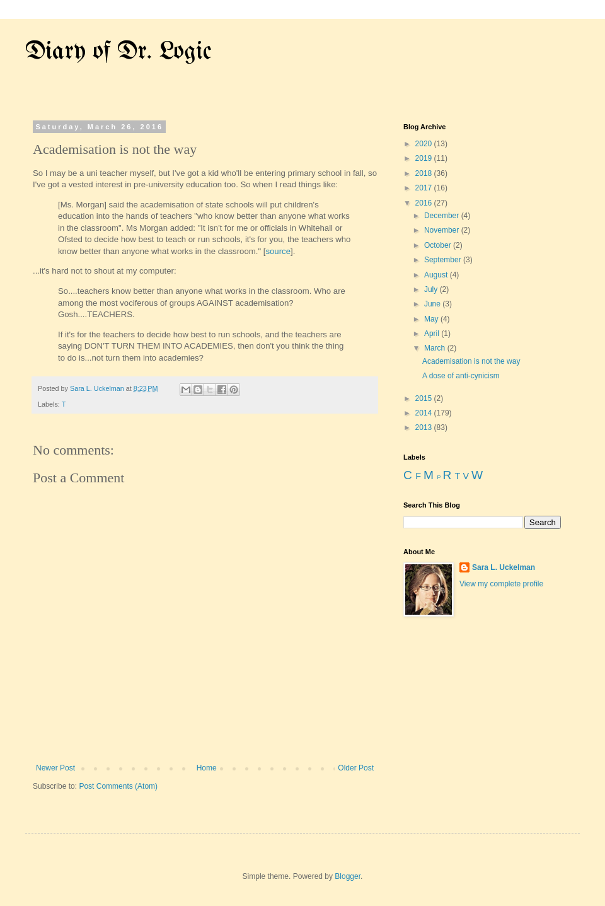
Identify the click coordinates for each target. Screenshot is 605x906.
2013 (424, 427)
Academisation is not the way (471, 361)
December (442, 215)
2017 (424, 187)
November (442, 230)
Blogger (347, 876)
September (443, 259)
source (278, 251)
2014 (424, 413)
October (438, 245)
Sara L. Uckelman (503, 567)
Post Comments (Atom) (118, 786)
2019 (424, 158)
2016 (424, 203)
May (432, 319)
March (435, 348)
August (437, 274)
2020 (424, 143)
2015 (424, 398)
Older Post (356, 768)
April (432, 333)
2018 (424, 173)
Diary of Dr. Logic (118, 52)
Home (207, 768)
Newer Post (55, 768)
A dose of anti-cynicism (461, 375)
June (433, 303)
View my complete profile (501, 583)
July (432, 289)
